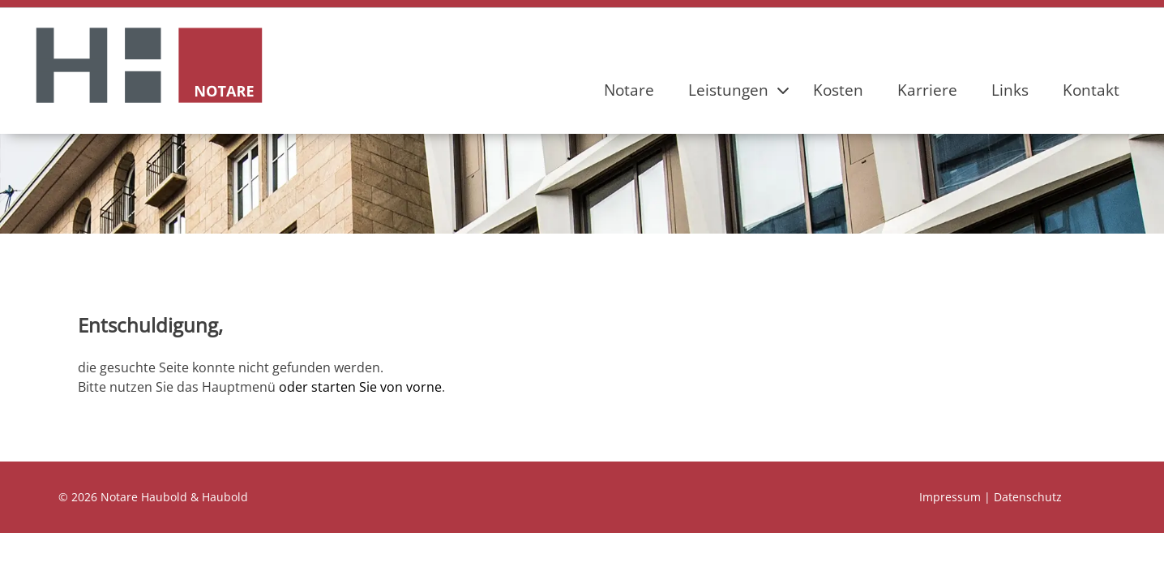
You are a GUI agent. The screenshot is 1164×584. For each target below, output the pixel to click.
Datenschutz (1028, 497)
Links (1010, 90)
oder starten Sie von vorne (360, 387)
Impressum (950, 497)
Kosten (838, 90)
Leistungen (728, 90)
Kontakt (1091, 90)
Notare (629, 90)
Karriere (927, 90)
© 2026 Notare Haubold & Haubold (153, 497)
